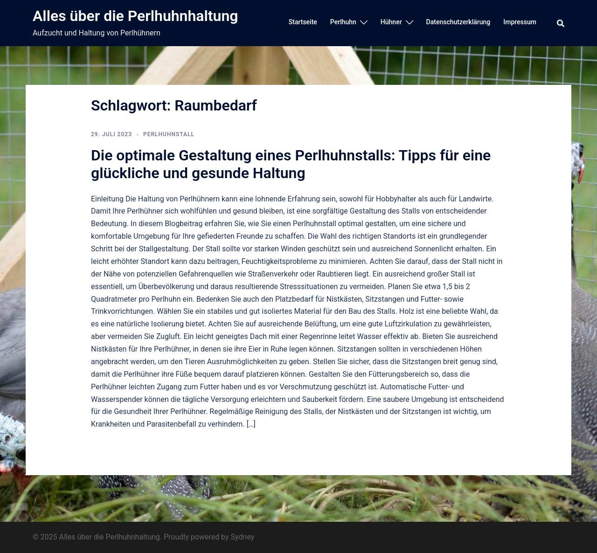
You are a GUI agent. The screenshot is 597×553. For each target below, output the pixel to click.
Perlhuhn (343, 22)
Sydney (243, 536)
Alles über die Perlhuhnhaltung (135, 16)
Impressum (519, 22)
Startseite (303, 22)
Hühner (391, 22)
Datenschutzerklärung (458, 22)
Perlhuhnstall (168, 134)
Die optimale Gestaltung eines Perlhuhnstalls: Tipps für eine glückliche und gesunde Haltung (291, 164)
